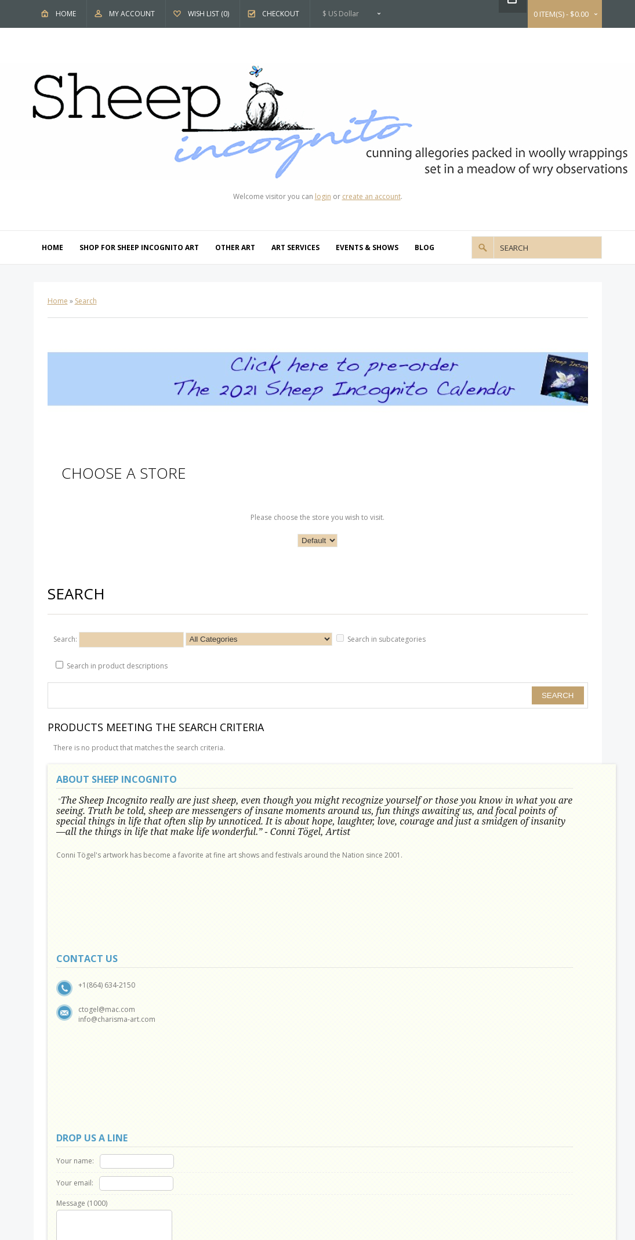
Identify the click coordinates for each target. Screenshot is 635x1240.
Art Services (295, 247)
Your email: (353, 824)
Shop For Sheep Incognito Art (139, 247)
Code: (405, 903)
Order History (225, 1099)
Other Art (235, 247)
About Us (78, 992)
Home (66, 14)
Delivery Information (96, 1059)
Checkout (280, 14)
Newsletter (219, 1125)
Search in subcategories (386, 639)
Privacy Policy (85, 1032)
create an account (371, 196)
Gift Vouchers (363, 1006)
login (323, 196)
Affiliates (355, 1019)
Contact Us (220, 992)
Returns (214, 1006)
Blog (424, 247)
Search (86, 301)
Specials (354, 1032)
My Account (132, 14)
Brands (353, 992)
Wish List (216, 1112)
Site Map (216, 1019)
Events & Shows (367, 247)
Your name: (353, 802)
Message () (360, 844)
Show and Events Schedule (105, 1019)
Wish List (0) (208, 14)
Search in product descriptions (117, 666)
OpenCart (284, 1158)
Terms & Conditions (95, 1046)
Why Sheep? (82, 1006)
